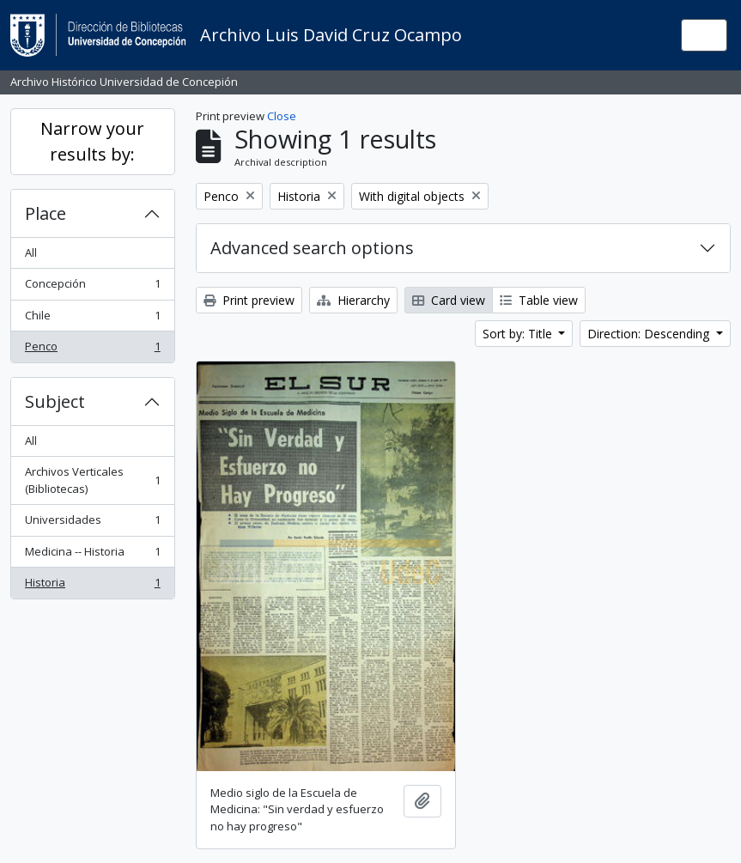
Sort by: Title (519, 333)
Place (45, 213)
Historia (92, 586)
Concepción (92, 287)
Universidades (92, 523)
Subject (55, 401)
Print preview (249, 300)
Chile (92, 319)
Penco (92, 350)
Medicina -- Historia (92, 555)
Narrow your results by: (92, 141)
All (31, 252)
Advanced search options (312, 247)
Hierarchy (353, 300)
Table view (539, 300)
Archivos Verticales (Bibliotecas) (92, 480)
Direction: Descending (650, 333)
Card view (448, 300)
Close (281, 116)
